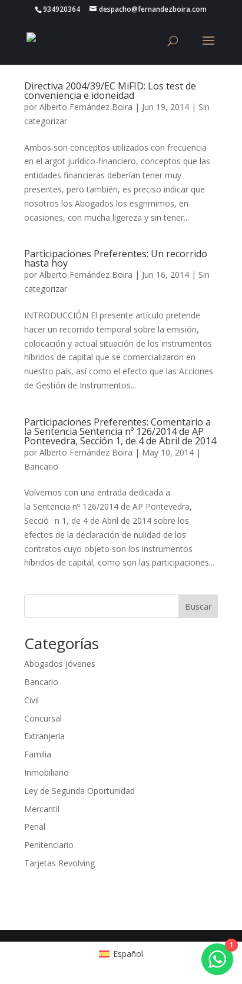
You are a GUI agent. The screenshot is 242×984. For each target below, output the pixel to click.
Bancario (41, 466)
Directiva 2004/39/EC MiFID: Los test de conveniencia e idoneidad (110, 90)
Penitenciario (49, 844)
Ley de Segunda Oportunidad (79, 790)
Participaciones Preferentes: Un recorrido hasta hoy (115, 258)
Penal (34, 826)
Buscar (198, 606)
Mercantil (41, 809)
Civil (31, 700)
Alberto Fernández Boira (85, 106)
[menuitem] (121, 954)
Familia (37, 754)
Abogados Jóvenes (59, 663)
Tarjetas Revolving (59, 863)
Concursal (43, 718)
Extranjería (44, 736)
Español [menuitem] (128, 953)
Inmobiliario (46, 772)
